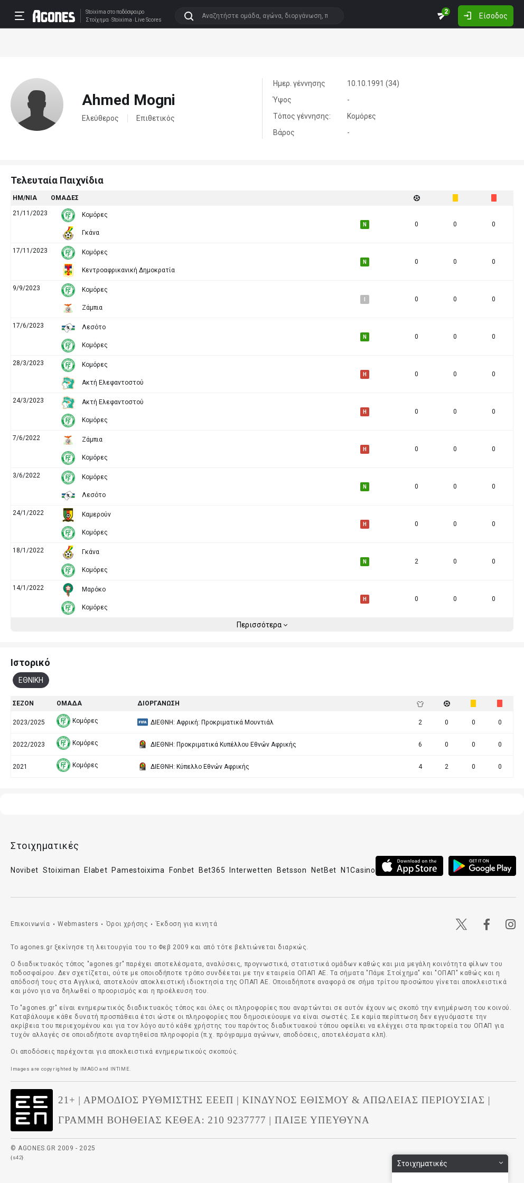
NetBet (323, 870)
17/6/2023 (28, 325)
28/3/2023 (28, 363)
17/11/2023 (30, 250)
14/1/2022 (28, 588)
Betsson (292, 870)
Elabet (95, 870)
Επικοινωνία (30, 924)
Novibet (25, 870)
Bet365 (212, 870)
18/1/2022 (28, 550)
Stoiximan (61, 870)
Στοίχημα (97, 20)
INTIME (120, 1069)
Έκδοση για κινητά (186, 924)
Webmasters (78, 924)
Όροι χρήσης (127, 924)
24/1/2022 (28, 513)
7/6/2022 (26, 438)
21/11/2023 (30, 213)
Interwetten (251, 870)
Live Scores (148, 20)
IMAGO (89, 1069)
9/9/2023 (26, 288)
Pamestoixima (137, 870)
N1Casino (358, 870)
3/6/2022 (26, 475)
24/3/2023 (28, 400)
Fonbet (181, 870)
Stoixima (96, 12)
